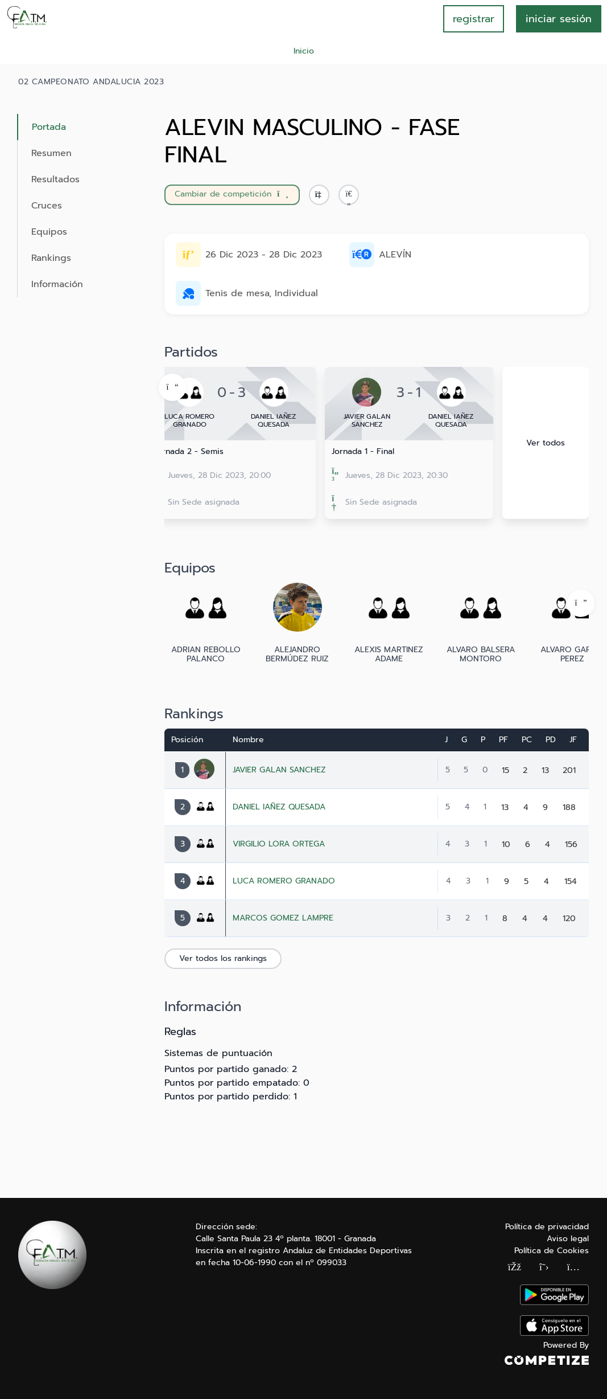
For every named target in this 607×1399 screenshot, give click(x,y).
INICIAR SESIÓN (559, 19)
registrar (473, 19)
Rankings (51, 258)
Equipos (49, 232)
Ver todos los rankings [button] (223, 958)
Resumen (51, 153)
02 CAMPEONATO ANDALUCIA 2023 (91, 82)
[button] (348, 195)
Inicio (304, 51)
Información (57, 284)
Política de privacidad (547, 1227)
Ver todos (545, 443)
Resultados (55, 179)
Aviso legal (568, 1239)
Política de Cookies (551, 1251)
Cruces (46, 205)
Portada (49, 127)
